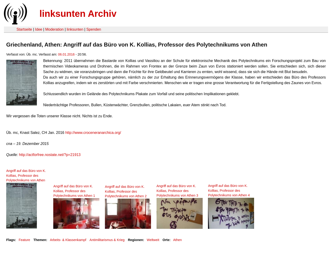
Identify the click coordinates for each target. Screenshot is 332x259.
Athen (177, 240)
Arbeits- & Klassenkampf (68, 240)
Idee (38, 29)
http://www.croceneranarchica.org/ (93, 133)
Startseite (24, 29)
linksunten (75, 29)
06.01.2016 (66, 54)
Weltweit (153, 240)
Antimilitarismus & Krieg (107, 240)
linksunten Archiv (77, 14)
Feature (24, 240)
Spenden (93, 29)
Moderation (54, 29)
